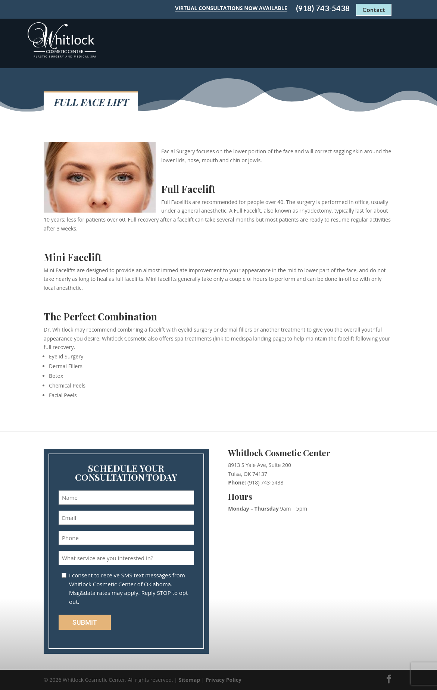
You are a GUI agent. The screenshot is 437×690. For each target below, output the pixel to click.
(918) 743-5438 (323, 8)
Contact (373, 9)
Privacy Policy (223, 679)
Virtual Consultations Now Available (231, 8)
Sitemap (189, 679)
